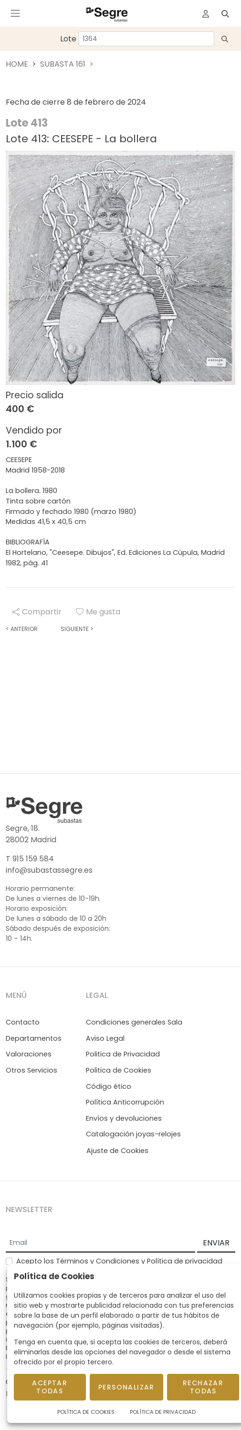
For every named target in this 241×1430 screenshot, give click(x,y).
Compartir (37, 611)
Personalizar (126, 1387)
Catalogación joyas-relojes (133, 1134)
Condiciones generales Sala (134, 1022)
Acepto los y (119, 1261)
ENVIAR (216, 1242)
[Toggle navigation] (15, 13)
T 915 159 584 (30, 858)
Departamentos (34, 1038)
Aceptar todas (49, 1387)
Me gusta (98, 611)
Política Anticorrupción (125, 1102)
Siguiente (77, 629)
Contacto (23, 1022)
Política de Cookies (86, 1412)
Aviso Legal (105, 1038)
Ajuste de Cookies (117, 1150)
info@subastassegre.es (49, 870)
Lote (68, 38)
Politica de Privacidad (123, 1054)
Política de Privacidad (163, 1412)
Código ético (108, 1086)
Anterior (22, 629)
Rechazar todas (203, 1387)
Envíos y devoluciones (124, 1118)
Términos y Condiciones (97, 1261)
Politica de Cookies (118, 1070)
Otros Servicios (31, 1070)
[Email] (100, 1243)
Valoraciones (29, 1054)
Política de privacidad (184, 1261)
